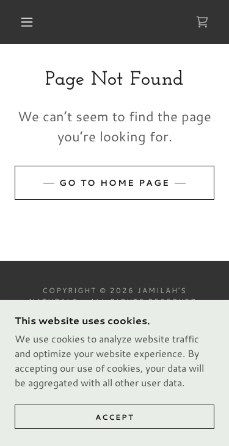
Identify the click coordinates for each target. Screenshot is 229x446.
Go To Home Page (114, 183)
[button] (27, 22)
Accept (114, 417)
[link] (202, 22)
